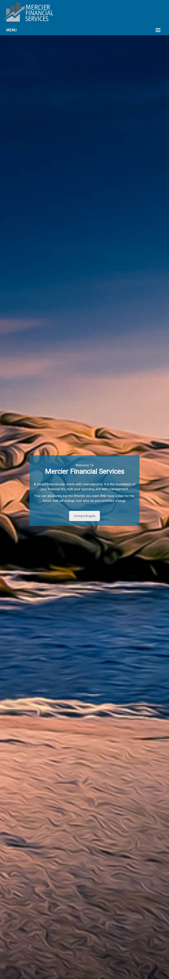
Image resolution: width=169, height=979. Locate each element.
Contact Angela (84, 516)
